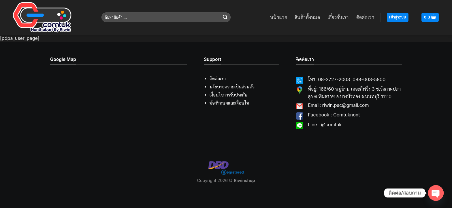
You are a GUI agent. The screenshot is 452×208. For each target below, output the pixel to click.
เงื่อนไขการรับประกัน (229, 95)
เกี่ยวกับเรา (338, 17)
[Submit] (225, 17)
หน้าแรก (278, 17)
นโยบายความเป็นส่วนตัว (232, 87)
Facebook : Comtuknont (334, 115)
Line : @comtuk (325, 124)
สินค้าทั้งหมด (307, 17)
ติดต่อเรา (365, 17)
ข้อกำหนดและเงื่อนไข (229, 103)
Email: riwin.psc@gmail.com (338, 105)
